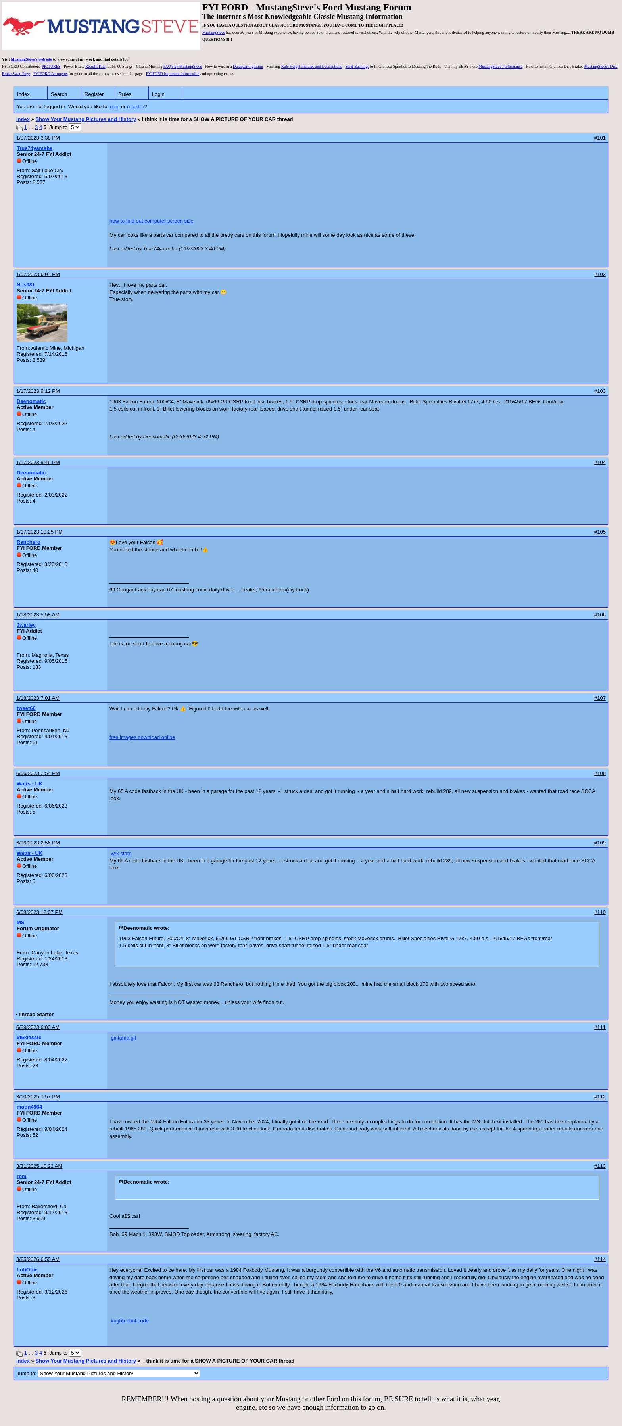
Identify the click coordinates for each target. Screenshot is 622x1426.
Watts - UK (29, 784)
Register (94, 94)
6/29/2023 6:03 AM (38, 1027)
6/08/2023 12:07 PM (39, 912)
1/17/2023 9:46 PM (38, 462)
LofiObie (27, 1269)
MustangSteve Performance (500, 66)
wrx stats (121, 853)
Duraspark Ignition (248, 66)
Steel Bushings (357, 66)
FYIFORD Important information (172, 73)
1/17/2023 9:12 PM (38, 391)
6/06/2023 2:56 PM (38, 843)
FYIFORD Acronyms (50, 73)
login (114, 106)
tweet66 (26, 708)
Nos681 (26, 285)
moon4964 (29, 1107)
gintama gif (123, 1038)
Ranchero (28, 542)
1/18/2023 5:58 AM (38, 615)
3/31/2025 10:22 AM (39, 1166)
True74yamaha (34, 148)
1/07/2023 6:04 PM (38, 274)
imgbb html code (130, 1321)
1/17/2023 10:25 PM (39, 532)
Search (59, 94)
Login (158, 94)
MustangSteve (213, 32)
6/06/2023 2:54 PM (38, 773)
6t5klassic (29, 1037)
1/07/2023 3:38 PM (38, 138)
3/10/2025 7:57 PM (38, 1097)
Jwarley (26, 625)
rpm (22, 1176)
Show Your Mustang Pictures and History (85, 119)
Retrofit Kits (95, 66)
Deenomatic (31, 401)
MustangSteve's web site (31, 59)
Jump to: (108, 1373)
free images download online (142, 737)
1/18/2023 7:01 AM (38, 698)
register (135, 106)
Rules (124, 94)
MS (21, 922)
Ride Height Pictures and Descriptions (311, 66)
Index (23, 94)
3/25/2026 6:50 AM (38, 1259)
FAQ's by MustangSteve (182, 66)
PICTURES (51, 66)
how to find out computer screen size (151, 221)
